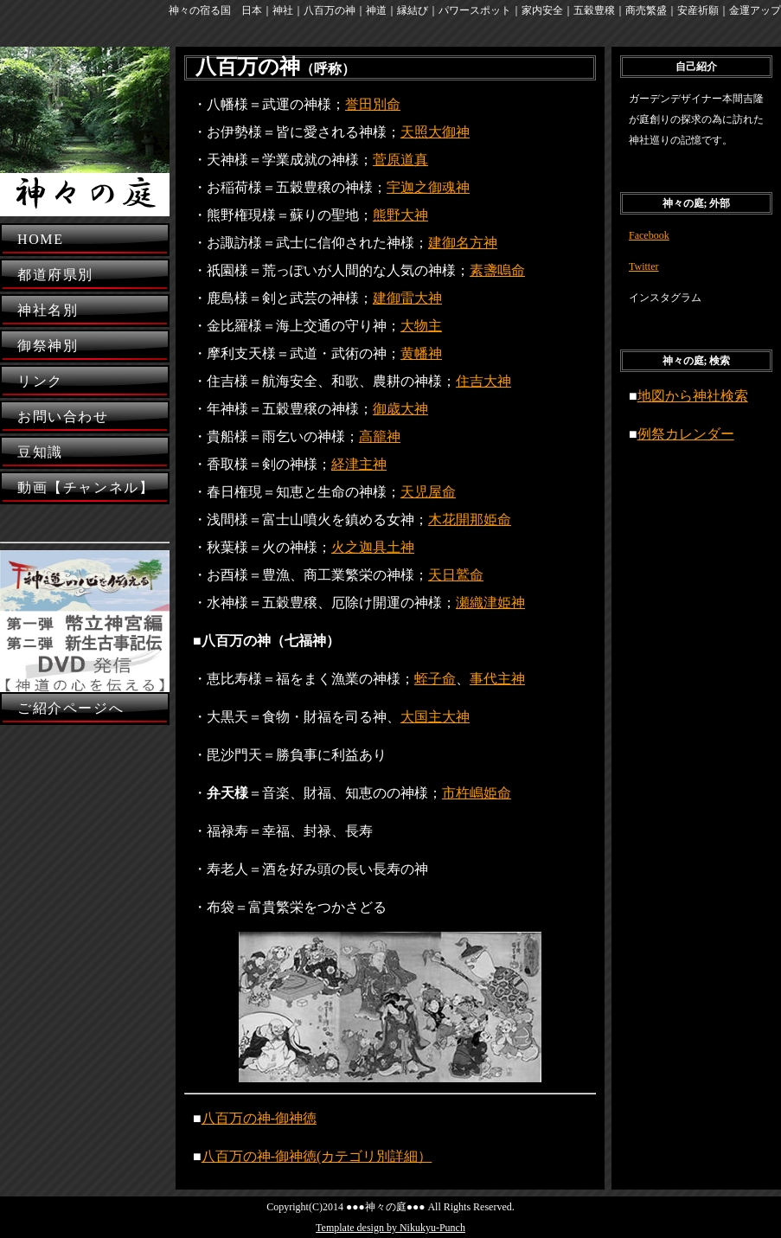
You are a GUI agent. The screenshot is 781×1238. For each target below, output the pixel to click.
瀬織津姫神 (490, 602)
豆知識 (40, 452)
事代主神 (497, 678)
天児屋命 (428, 491)
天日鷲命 (455, 575)
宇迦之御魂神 (428, 187)
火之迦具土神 (372, 547)
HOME (40, 239)
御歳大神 (400, 408)
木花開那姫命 (469, 519)
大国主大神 (435, 716)
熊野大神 (400, 215)
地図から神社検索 (692, 395)
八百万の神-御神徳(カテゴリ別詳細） (317, 1156)
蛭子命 (435, 678)
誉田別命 (372, 104)
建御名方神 (462, 242)
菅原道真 (400, 159)
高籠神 (379, 436)
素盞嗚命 (497, 270)
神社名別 (47, 310)
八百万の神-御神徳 (259, 1118)
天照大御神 (435, 132)
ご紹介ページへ (70, 708)
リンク (40, 381)
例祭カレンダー (685, 434)
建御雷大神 (407, 298)
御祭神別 (47, 345)
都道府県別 (55, 274)
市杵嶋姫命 (476, 793)
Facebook (649, 235)
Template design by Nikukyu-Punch (390, 1228)
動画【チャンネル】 (85, 487)
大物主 (421, 325)
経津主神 (359, 464)
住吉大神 (483, 381)
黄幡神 (421, 353)
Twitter (643, 266)
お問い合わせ (63, 416)
